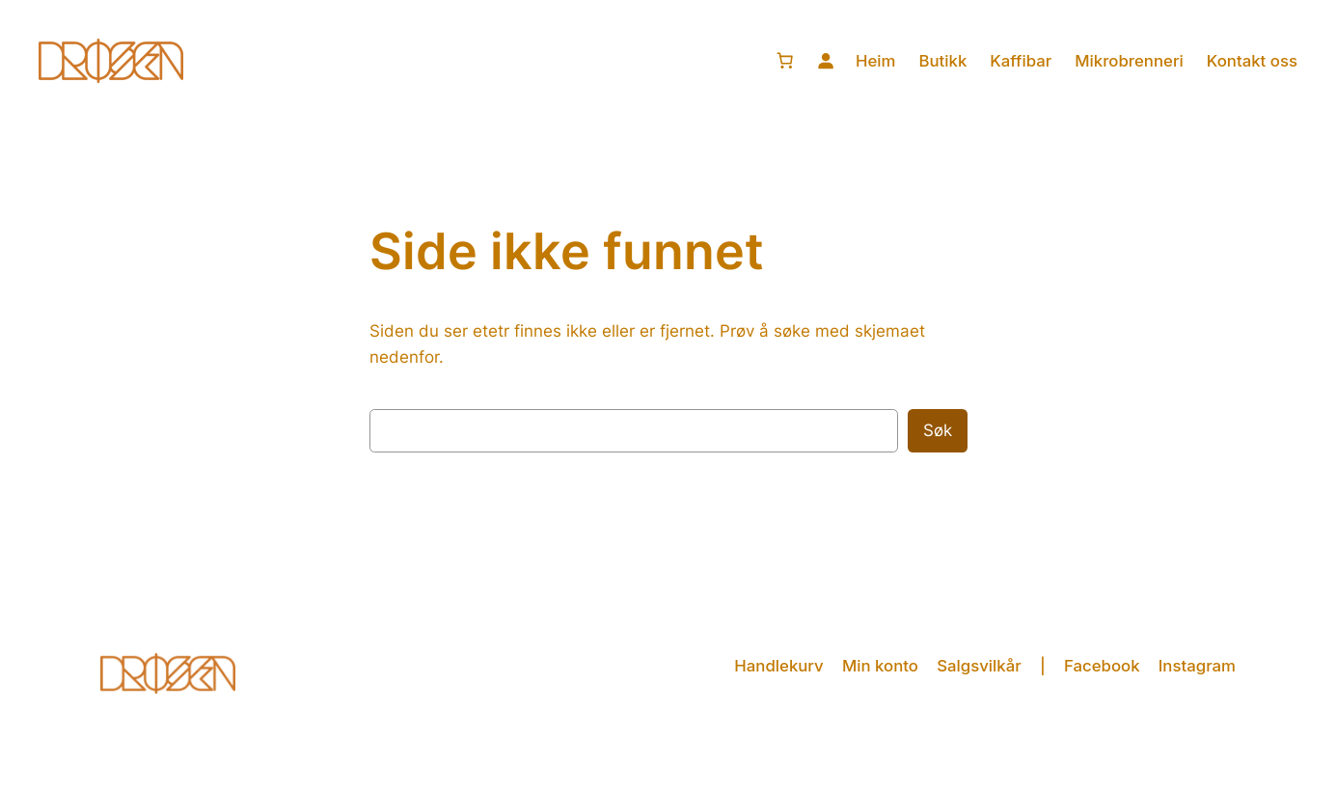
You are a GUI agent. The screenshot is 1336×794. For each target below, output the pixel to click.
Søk (937, 430)
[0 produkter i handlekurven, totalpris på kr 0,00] (785, 61)
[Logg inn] (825, 61)
